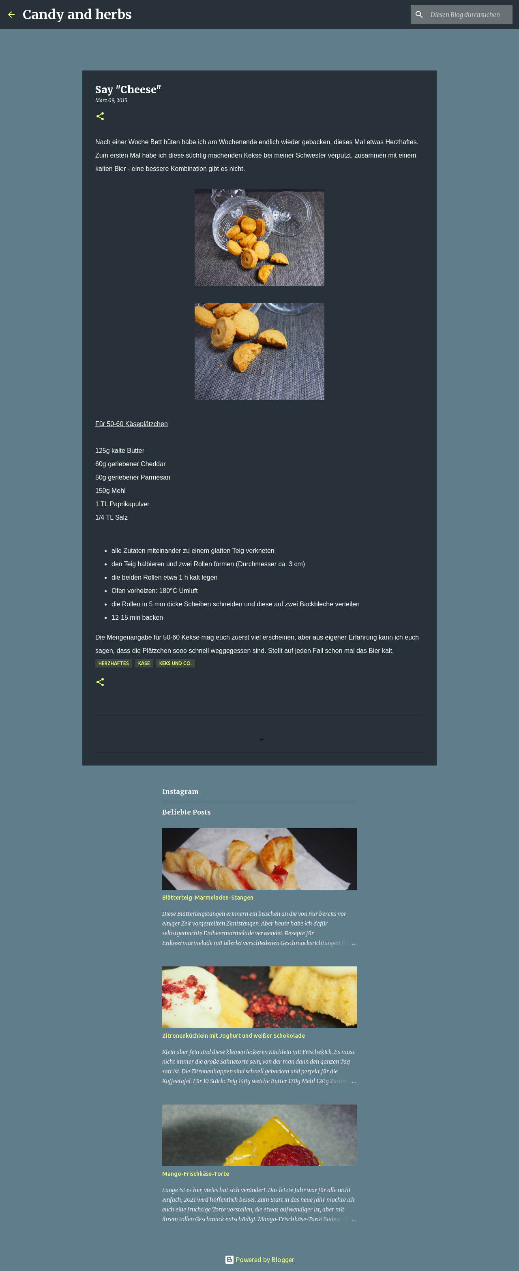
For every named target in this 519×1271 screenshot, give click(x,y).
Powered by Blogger (259, 1259)
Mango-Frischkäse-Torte (195, 1174)
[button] (100, 116)
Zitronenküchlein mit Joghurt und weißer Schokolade (233, 1035)
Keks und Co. (175, 663)
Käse (144, 663)
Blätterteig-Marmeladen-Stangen (207, 897)
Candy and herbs (77, 14)
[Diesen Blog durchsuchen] (470, 14)
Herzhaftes (114, 663)
